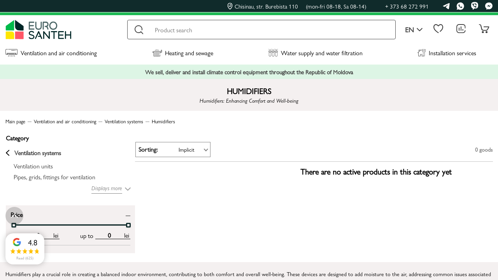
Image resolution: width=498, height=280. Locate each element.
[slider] (115, 224)
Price (16, 214)
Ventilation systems (33, 152)
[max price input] (96, 234)
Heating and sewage (182, 52)
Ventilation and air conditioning (51, 52)
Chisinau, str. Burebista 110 (296, 6)
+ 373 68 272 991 (407, 6)
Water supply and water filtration (315, 52)
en (414, 30)
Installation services (446, 52)
